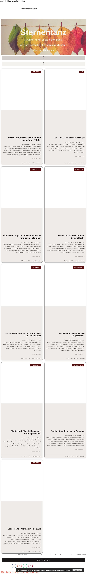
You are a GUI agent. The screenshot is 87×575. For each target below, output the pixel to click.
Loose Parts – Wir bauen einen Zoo (24, 529)
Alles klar (77, 570)
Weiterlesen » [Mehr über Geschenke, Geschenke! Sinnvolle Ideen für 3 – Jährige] (36, 158)
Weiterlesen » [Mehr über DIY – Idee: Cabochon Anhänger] (80, 156)
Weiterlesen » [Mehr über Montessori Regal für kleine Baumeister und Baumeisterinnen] (36, 256)
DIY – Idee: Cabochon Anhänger (69, 138)
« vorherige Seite (20, 555)
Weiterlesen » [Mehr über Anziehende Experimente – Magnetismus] (80, 354)
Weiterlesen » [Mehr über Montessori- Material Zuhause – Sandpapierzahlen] (36, 452)
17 (70, 555)
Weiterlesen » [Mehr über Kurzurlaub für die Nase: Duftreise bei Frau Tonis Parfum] (36, 354)
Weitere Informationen (64, 570)
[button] (43, 57)
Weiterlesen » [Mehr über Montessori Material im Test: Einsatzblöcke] (80, 256)
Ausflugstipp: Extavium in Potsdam (68, 431)
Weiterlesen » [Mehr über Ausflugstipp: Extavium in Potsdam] (80, 450)
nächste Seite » (80, 555)
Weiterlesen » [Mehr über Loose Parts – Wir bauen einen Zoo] (36, 548)
